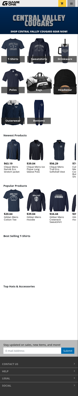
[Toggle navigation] (71, 3)
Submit (67, 350)
